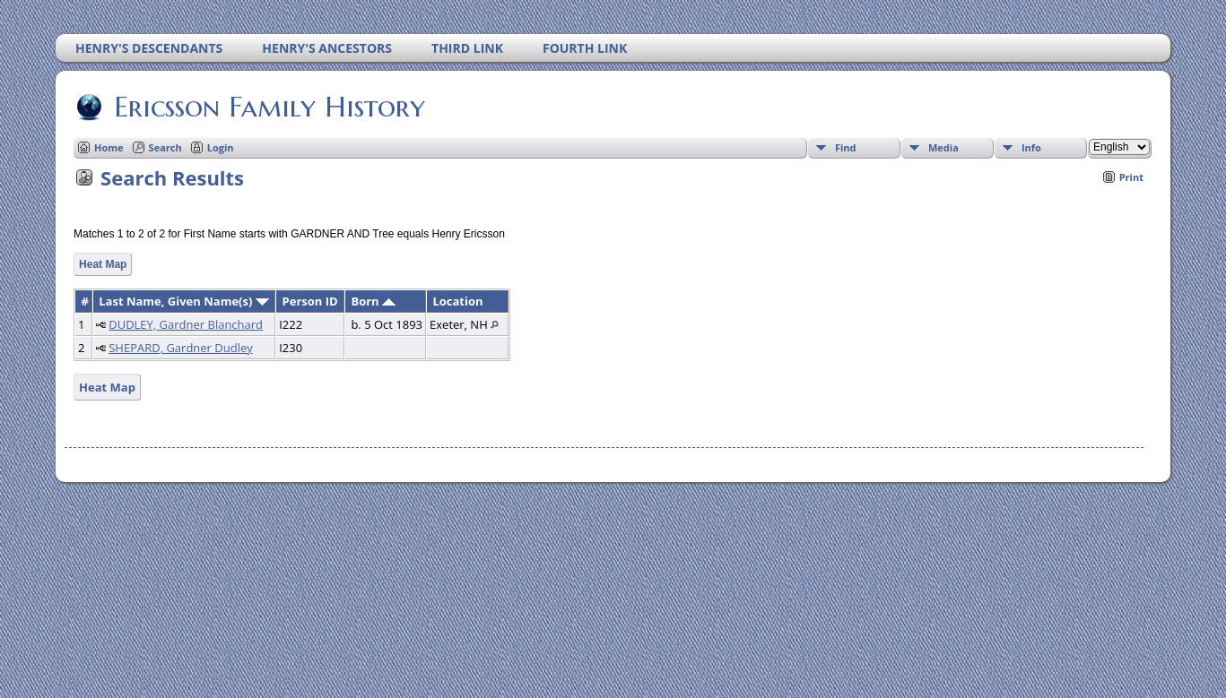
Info (1031, 147)
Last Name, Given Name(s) (184, 301)
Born (373, 301)
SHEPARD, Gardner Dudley (181, 348)
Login (220, 147)
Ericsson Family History (268, 107)
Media (943, 147)
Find (845, 147)
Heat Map (102, 264)
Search (165, 147)
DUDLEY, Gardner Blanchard (186, 324)
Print (1131, 177)
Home (109, 147)
